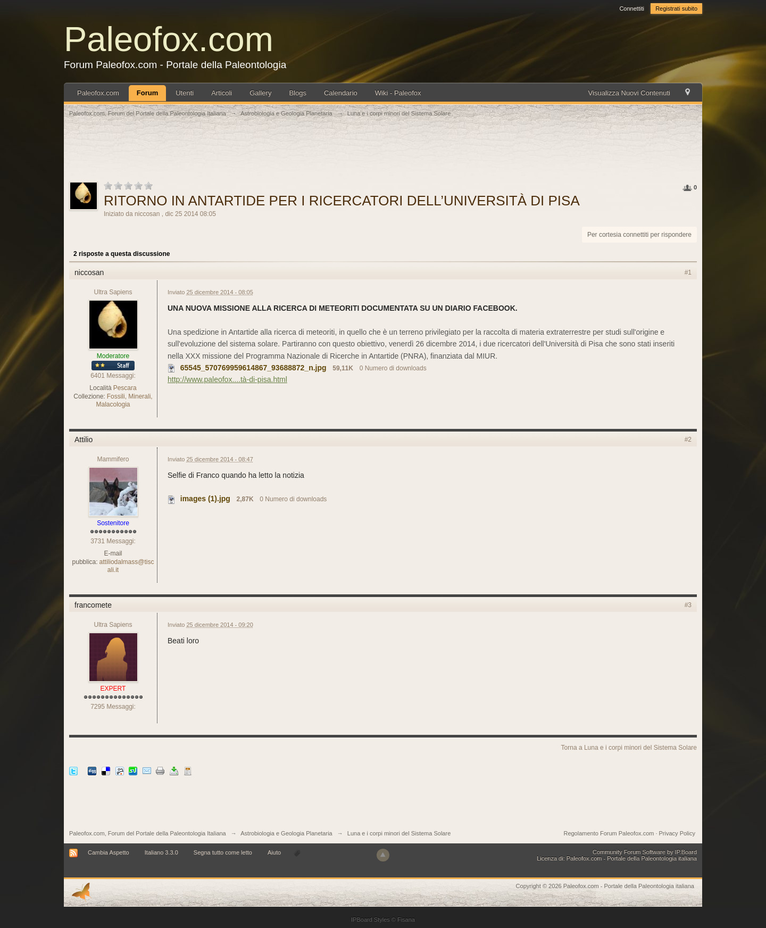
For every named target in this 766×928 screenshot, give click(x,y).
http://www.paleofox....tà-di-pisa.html (227, 379)
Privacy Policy (677, 833)
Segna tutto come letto (223, 852)
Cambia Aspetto (108, 852)
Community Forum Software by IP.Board (645, 852)
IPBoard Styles (370, 919)
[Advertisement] (383, 155)
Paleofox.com (168, 39)
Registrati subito (676, 8)
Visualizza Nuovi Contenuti (629, 93)
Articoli (221, 93)
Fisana (406, 919)
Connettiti (631, 8)
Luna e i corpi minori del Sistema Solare (399, 833)
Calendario (340, 93)
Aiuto (275, 852)
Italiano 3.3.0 (161, 852)
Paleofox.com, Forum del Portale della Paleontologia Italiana (147, 833)
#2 (688, 439)
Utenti (185, 93)
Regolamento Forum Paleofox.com (608, 833)
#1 (688, 272)
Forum (147, 93)
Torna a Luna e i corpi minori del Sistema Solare (629, 747)
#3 (688, 605)
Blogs (297, 93)
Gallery (260, 93)
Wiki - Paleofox (398, 93)
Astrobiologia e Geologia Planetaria (286, 833)
